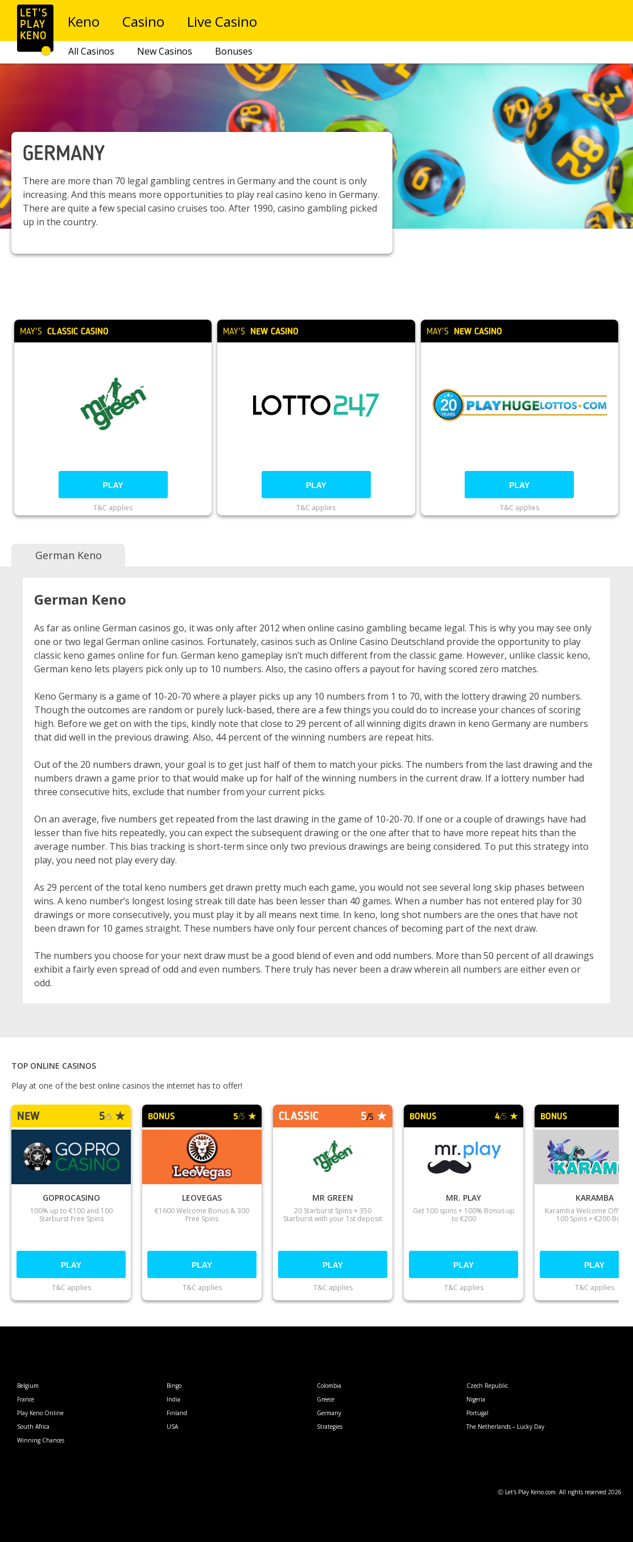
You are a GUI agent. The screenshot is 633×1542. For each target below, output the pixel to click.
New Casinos (164, 51)
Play (113, 485)
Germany (329, 1413)
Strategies (329, 1427)
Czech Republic (487, 1386)
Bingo (174, 1386)
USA (172, 1427)
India (173, 1399)
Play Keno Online (40, 1413)
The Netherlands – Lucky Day (505, 1427)
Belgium (28, 1386)
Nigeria (475, 1399)
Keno (84, 21)
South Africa (33, 1427)
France (25, 1399)
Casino (144, 21)
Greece (325, 1399)
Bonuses (234, 51)
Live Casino (223, 21)
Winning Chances (40, 1440)
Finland (177, 1413)
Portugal (477, 1413)
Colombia (329, 1386)
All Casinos (91, 51)
